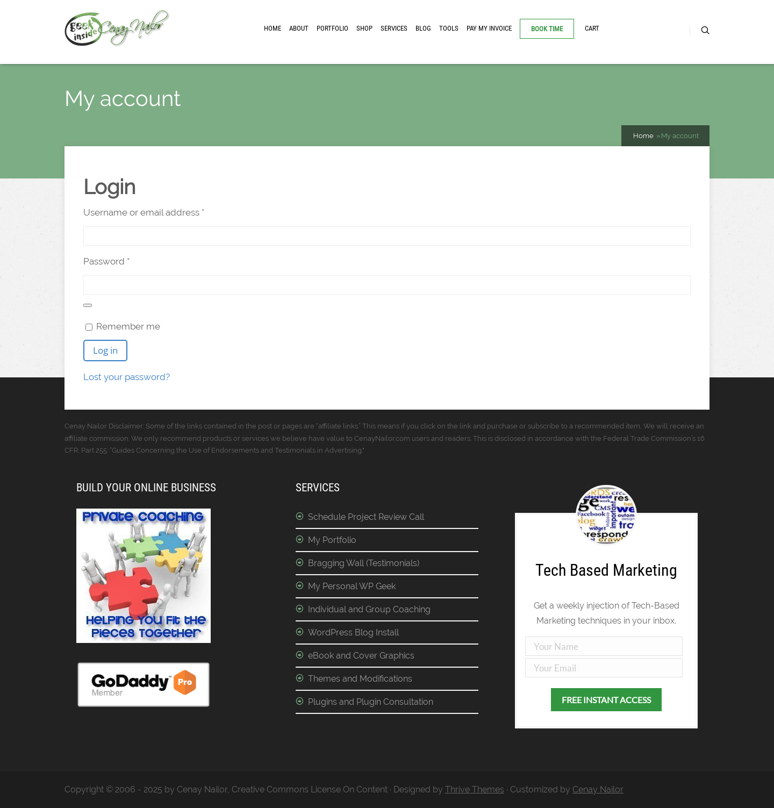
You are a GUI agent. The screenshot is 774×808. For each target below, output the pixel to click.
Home (272, 28)
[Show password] (87, 305)
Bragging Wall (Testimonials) (363, 563)
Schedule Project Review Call (366, 517)
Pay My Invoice (489, 28)
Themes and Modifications (360, 679)
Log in (105, 350)
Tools (448, 28)
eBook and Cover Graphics (361, 655)
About (299, 28)
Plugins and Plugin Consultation (370, 702)
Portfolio (332, 28)
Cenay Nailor (598, 789)
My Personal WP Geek (352, 586)
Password (125, 260)
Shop (364, 28)
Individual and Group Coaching (369, 609)
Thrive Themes (474, 789)
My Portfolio (332, 540)
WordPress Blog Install (353, 632)
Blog (423, 28)
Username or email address (162, 211)
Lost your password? (126, 376)
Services (394, 28)
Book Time (547, 29)
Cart (592, 28)
